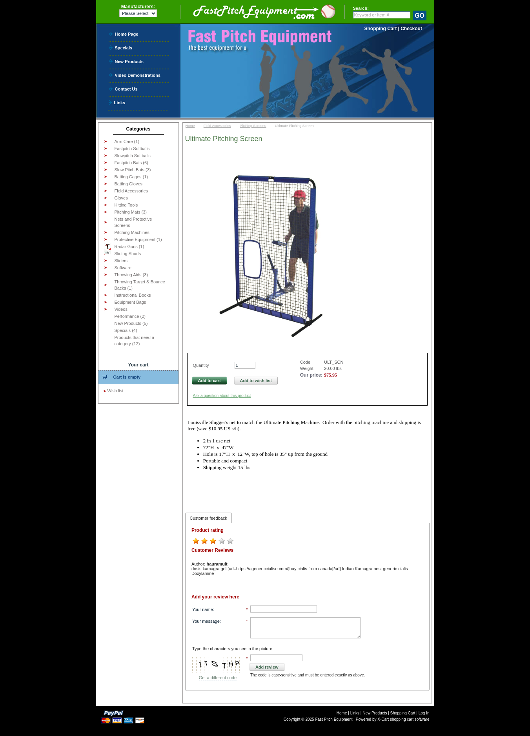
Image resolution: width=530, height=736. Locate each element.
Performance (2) (130, 316)
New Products (129, 61)
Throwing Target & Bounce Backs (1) (140, 284)
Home (190, 126)
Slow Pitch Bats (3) (133, 169)
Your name (202, 609)
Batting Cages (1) (131, 176)
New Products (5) (131, 323)
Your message (206, 621)
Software (123, 267)
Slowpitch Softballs (133, 155)
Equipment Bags (130, 302)
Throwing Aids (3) (131, 274)
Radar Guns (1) (124, 246)
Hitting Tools (126, 205)
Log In (424, 713)
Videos (121, 309)
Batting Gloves (129, 183)
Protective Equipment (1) (138, 239)
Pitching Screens (253, 126)
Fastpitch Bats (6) (131, 162)
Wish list (115, 390)
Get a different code (218, 677)
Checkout (411, 28)
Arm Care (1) (127, 141)
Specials (124, 47)
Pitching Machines (132, 232)
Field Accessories (131, 191)
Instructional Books (133, 295)
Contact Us (126, 89)
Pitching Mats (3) (131, 212)
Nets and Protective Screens (133, 222)
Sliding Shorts (122, 253)
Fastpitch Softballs (132, 148)
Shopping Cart (380, 28)
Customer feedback (208, 518)
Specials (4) (126, 330)
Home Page (126, 34)
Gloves (121, 198)
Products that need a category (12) (135, 340)
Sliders (121, 260)
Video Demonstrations (138, 75)
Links (120, 102)
